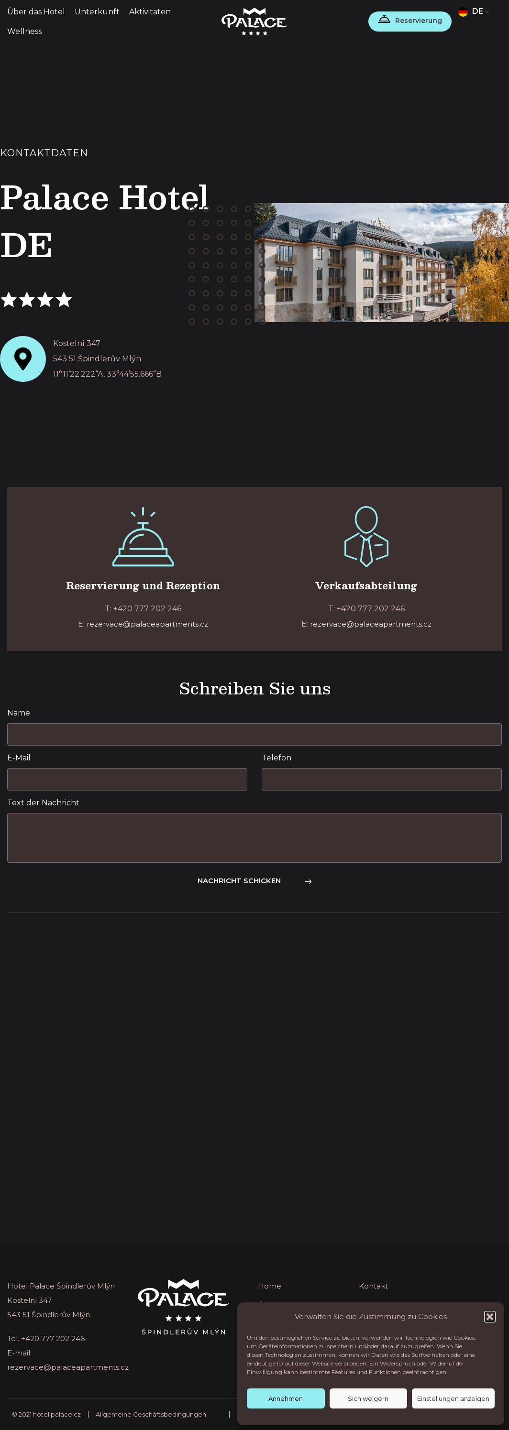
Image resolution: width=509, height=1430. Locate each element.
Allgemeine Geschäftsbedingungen (151, 1414)
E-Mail (19, 757)
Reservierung (418, 20)
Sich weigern (368, 1398)
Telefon (276, 757)
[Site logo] (254, 20)
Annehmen (285, 1398)
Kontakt (373, 1285)
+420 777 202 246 (53, 1338)
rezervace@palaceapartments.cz (147, 623)
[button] (490, 1317)
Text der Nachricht (43, 802)
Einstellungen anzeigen (453, 1398)
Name (18, 712)
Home (269, 1285)
